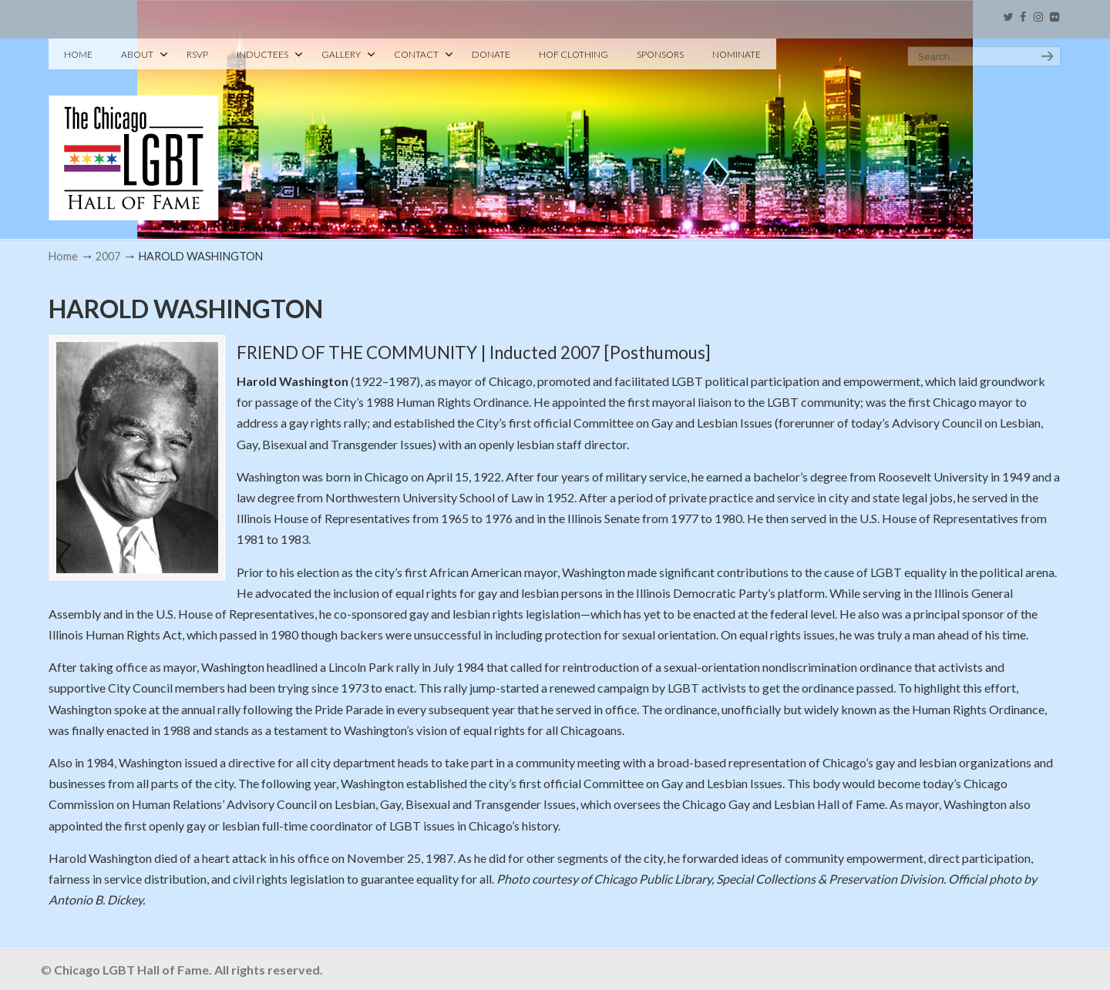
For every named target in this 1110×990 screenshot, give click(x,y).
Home (63, 256)
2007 (108, 256)
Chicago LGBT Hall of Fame (134, 131)
